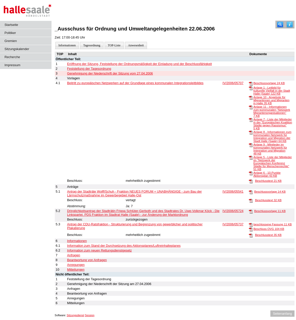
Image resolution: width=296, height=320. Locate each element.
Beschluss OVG (269, 228)
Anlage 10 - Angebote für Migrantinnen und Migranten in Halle (271, 100)
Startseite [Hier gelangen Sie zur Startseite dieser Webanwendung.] (11, 25)
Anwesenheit (136, 45)
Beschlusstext (268, 180)
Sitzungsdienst (75, 315)
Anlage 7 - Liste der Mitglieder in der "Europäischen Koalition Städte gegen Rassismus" (272, 124)
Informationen (67, 45)
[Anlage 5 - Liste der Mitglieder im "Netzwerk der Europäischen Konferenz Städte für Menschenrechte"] (251, 157)
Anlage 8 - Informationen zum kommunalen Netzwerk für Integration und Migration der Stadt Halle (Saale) (272, 136)
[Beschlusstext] (251, 181)
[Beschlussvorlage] (251, 83)
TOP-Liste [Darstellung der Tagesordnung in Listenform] (114, 45)
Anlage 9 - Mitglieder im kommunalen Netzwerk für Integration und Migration (270, 149)
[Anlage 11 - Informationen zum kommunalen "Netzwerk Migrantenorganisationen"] (251, 107)
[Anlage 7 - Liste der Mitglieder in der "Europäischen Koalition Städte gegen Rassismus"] (251, 119)
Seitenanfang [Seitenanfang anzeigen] (282, 313)
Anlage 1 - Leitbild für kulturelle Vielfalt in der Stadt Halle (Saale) (271, 90)
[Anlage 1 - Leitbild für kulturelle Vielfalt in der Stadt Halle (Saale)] (251, 87)
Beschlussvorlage (269, 83)
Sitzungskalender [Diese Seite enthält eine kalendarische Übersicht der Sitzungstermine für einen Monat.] (17, 49)
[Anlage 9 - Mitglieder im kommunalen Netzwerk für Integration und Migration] (251, 144)
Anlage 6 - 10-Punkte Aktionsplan (266, 174)
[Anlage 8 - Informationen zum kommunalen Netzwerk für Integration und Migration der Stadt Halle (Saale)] (251, 132)
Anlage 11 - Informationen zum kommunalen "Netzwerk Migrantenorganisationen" (271, 111)
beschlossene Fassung (273, 224)
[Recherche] (280, 24)
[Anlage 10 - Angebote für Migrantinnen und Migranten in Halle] (251, 97)
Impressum (12, 65)
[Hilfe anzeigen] (289, 24)
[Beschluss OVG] (251, 229)
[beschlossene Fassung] (251, 224)
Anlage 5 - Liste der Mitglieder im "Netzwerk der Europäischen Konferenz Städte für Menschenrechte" (272, 163)
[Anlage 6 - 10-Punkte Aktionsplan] (251, 172)
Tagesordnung (91, 45)
